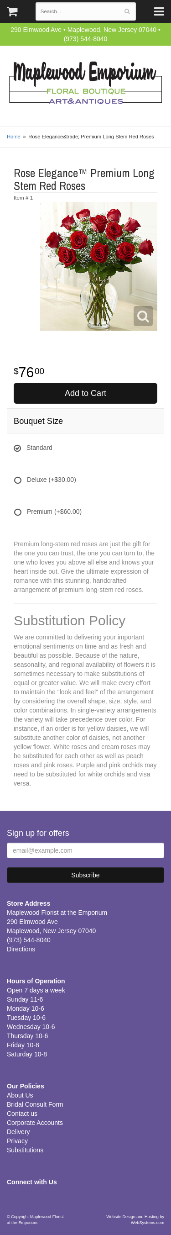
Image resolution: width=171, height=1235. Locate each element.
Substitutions (25, 1150)
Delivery (18, 1131)
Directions (21, 949)
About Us (20, 1095)
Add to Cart (85, 393)
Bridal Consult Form (35, 1104)
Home (14, 136)
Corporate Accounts (35, 1122)
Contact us (22, 1113)
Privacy (17, 1141)
